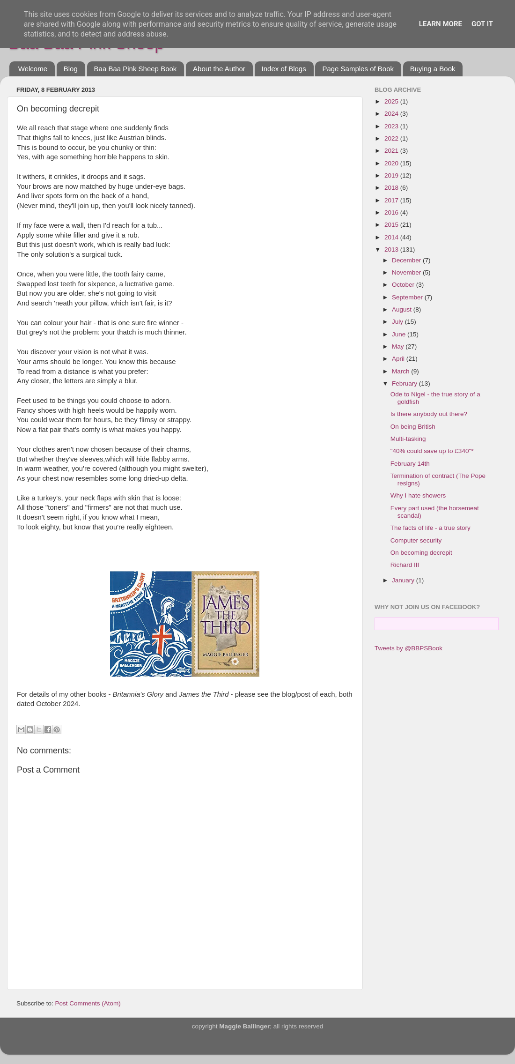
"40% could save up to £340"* (432, 450)
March (401, 371)
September (408, 297)
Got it (482, 24)
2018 (392, 187)
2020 (392, 163)
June (399, 334)
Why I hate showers (418, 495)
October (404, 284)
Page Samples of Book (358, 69)
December (407, 260)
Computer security (416, 540)
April (399, 358)
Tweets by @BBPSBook (408, 648)
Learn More (440, 24)
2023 (392, 126)
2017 (392, 200)
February (405, 383)
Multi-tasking (408, 438)
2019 (392, 175)
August (402, 309)
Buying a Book (433, 69)
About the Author (219, 69)
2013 (392, 249)
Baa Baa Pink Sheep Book (135, 69)
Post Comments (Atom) (88, 1003)
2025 (392, 101)
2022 (392, 138)
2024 (392, 113)
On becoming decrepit (421, 552)
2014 (392, 237)
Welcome (32, 69)
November (407, 272)
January (404, 580)
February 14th (410, 463)
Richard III (404, 564)
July (398, 321)
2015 (392, 224)
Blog (71, 69)
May (398, 346)
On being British (412, 426)
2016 (392, 212)
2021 (392, 150)
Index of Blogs (284, 69)
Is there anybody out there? (428, 413)
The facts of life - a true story (430, 527)
